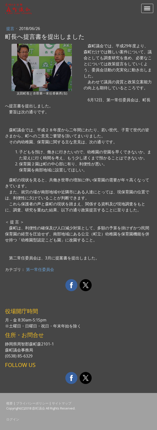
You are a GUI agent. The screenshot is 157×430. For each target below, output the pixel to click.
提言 (10, 28)
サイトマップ (61, 403)
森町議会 (38, 408)
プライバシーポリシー (32, 403)
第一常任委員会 (40, 269)
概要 (9, 403)
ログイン (12, 419)
